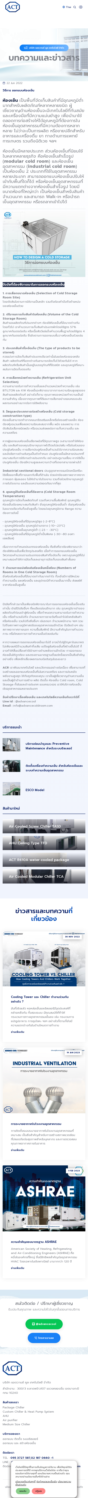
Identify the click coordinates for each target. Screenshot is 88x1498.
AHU (6, 1416)
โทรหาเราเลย (44, 1338)
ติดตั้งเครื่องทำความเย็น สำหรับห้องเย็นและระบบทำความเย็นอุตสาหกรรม (54, 768)
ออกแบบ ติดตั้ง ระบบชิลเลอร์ (20, 1439)
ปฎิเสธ (38, 1491)
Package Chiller (13, 1407)
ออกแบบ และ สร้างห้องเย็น (19, 1443)
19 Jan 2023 (73, 1052)
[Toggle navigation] (81, 7)
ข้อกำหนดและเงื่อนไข (46, 1481)
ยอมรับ (22, 1491)
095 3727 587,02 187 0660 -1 (31, 1458)
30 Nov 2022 (72, 936)
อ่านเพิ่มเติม (17, 1032)
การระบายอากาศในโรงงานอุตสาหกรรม (36, 1124)
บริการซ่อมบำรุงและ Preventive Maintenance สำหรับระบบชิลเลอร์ (49, 746)
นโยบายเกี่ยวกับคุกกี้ (25, 1481)
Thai (67, 7)
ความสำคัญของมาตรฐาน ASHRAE (34, 1242)
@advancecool (25, 701)
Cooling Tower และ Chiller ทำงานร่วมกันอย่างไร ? (40, 999)
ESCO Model (35, 790)
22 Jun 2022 (14, 83)
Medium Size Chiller (16, 1424)
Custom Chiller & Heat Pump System (28, 1412)
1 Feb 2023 (74, 1170)
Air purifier (10, 1420)
